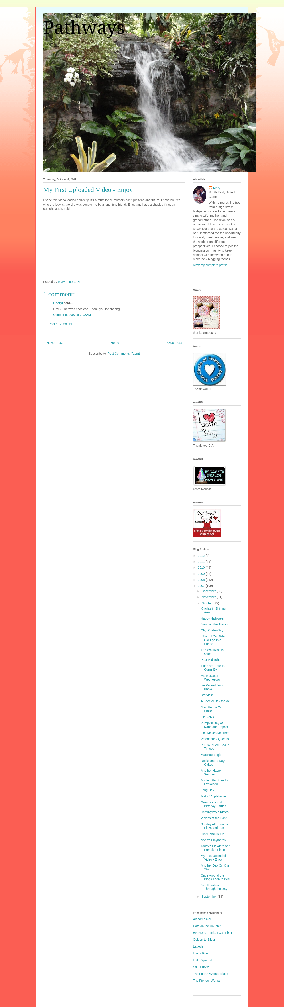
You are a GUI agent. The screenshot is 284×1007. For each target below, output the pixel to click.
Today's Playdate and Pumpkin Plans (215, 848)
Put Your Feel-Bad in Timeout (215, 747)
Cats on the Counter (207, 926)
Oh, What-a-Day (212, 630)
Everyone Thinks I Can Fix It (212, 932)
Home (115, 342)
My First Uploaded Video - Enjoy (213, 857)
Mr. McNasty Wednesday (211, 677)
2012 (202, 555)
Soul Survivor (202, 967)
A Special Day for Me (215, 701)
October (207, 603)
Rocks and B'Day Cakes (213, 762)
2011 (202, 561)
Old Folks (207, 717)
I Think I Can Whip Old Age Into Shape (213, 640)
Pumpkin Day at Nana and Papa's (214, 725)
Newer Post (55, 342)
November (209, 597)
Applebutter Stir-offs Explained (214, 782)
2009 (202, 574)
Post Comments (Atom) (124, 353)
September (209, 896)
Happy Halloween (213, 618)
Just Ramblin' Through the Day (214, 887)
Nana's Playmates (213, 840)
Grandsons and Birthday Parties (213, 804)
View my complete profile (210, 265)
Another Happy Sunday (211, 772)
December (209, 591)
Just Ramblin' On (212, 834)
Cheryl (58, 303)
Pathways (84, 28)
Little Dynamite (203, 960)
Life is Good (201, 953)
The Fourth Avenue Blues (210, 974)
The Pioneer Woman (207, 980)
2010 (202, 567)
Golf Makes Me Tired (215, 733)
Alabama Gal (202, 919)
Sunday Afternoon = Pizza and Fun (214, 826)
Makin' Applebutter (213, 796)
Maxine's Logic (211, 755)
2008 (202, 580)
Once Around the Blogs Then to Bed (215, 877)
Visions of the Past (214, 818)
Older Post (174, 342)
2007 (202, 586)
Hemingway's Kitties (215, 812)
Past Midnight (210, 659)
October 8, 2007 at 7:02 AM (72, 315)
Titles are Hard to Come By (213, 667)
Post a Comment (60, 324)
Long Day (207, 790)
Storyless (207, 695)
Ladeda (198, 946)
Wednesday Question (216, 739)
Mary (217, 188)
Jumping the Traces (214, 624)
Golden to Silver (204, 939)
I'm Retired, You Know (212, 687)
